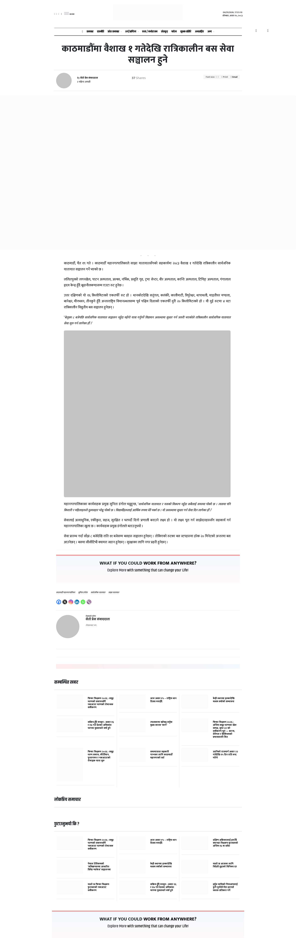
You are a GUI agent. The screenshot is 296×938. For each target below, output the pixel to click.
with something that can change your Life (157, 570)
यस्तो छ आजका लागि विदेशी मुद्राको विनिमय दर (225, 865)
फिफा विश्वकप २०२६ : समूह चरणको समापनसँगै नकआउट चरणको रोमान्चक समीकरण (101, 702)
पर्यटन (174, 31)
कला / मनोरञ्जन (149, 31)
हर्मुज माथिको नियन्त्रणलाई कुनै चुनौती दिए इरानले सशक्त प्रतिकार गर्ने (225, 887)
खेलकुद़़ (164, 31)
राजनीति (100, 31)
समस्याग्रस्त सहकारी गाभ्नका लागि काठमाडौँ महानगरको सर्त (161, 755)
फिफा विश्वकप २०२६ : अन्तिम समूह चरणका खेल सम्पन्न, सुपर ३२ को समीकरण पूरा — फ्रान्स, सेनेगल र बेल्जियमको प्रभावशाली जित (224, 729)
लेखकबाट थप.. (91, 625)
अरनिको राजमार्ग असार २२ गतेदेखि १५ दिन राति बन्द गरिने (225, 755)
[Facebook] (59, 602)
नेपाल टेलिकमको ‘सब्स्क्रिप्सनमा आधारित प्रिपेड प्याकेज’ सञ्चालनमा (99, 867)
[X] (65, 602)
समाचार (90, 31)
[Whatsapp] (83, 602)
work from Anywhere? (169, 563)
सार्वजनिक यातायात (98, 592)
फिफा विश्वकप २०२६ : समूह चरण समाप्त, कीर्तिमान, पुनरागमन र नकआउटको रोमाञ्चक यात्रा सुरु (101, 756)
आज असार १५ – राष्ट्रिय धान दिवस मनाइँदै (163, 699)
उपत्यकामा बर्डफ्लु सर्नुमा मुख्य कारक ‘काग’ (161, 723)
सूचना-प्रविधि (185, 31)
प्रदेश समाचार (113, 31)
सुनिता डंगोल (83, 592)
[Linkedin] (77, 602)
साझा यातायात (113, 592)
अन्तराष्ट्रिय (199, 31)
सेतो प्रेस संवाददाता (98, 619)
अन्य (209, 31)
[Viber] (89, 602)
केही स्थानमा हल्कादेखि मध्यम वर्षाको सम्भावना (223, 699)
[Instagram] (71, 602)
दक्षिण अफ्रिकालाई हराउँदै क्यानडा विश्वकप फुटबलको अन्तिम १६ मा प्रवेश (225, 843)
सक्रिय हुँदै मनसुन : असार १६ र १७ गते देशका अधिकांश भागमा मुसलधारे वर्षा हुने (101, 725)
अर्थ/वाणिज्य (130, 31)
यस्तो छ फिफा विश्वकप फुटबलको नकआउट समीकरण (98, 887)
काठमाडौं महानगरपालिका (65, 592)
